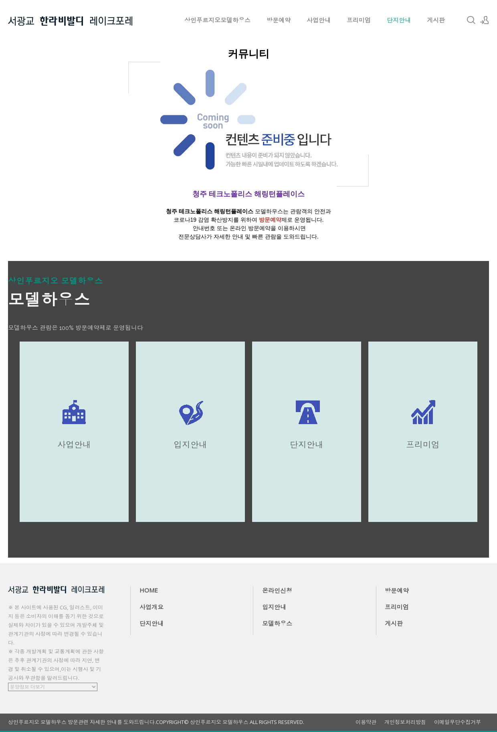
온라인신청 (277, 590)
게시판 (436, 20)
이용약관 (366, 722)
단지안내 (399, 20)
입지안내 (274, 607)
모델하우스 (277, 623)
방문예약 (279, 20)
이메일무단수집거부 (457, 722)
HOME (148, 590)
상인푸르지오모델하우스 (217, 20)
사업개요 (151, 607)
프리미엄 (359, 20)
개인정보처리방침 (405, 722)
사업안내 (319, 20)
